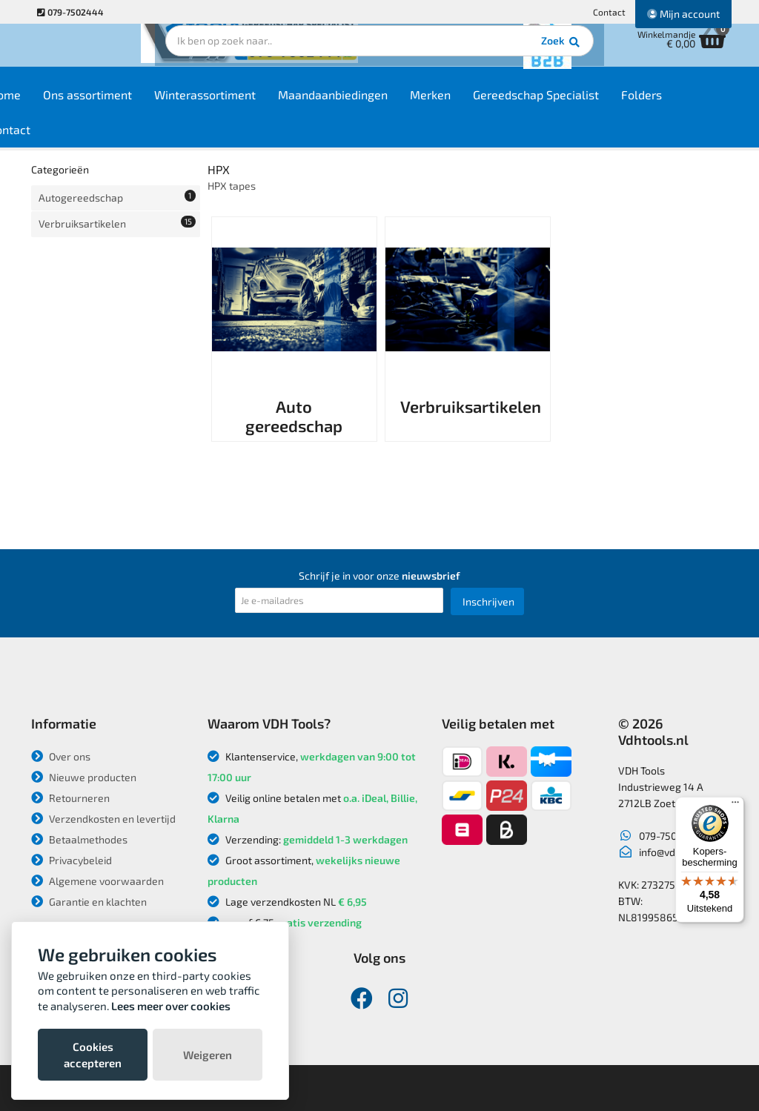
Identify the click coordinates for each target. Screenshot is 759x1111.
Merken (483, 105)
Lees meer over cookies (171, 1005)
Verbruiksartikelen (117, 219)
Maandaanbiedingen (386, 105)
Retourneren (70, 798)
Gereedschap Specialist (589, 105)
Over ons (60, 756)
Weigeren (207, 1054)
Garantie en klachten (89, 901)
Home (58, 105)
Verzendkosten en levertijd (103, 818)
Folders (695, 105)
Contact (609, 12)
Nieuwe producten (83, 777)
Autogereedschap (117, 196)
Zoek (480, 55)
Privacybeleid (71, 860)
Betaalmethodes (79, 839)
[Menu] (735, 806)
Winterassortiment (258, 105)
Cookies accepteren (93, 1054)
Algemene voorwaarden (97, 881)
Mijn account (683, 13)
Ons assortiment (140, 105)
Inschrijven (488, 601)
